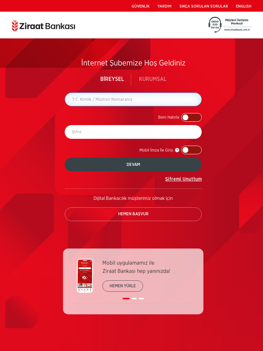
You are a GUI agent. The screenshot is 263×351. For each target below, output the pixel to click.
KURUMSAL (152, 79)
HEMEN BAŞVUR (133, 214)
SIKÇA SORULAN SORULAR (203, 6)
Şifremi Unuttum (183, 179)
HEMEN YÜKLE (123, 286)
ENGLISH (243, 6)
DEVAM (133, 164)
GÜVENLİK (141, 6)
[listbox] (133, 281)
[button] (180, 117)
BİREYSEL (112, 79)
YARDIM (165, 6)
